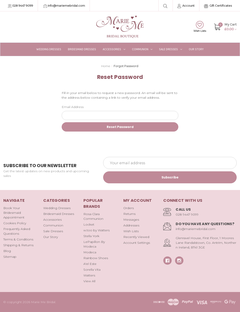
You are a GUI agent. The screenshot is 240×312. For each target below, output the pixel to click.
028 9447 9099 (20, 6)
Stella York (91, 236)
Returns (129, 214)
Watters (89, 275)
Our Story (196, 49)
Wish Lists (199, 26)
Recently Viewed (136, 237)
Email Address (73, 107)
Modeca (89, 252)
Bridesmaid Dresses (82, 49)
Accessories (114, 49)
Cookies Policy (14, 223)
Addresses (131, 225)
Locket (88, 224)
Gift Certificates (218, 6)
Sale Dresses (170, 49)
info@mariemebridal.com (64, 6)
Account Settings (136, 243)
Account (186, 6)
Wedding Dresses (48, 49)
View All (89, 281)
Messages (131, 220)
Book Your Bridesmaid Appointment (13, 212)
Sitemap (9, 257)
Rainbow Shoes (95, 258)
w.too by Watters (96, 230)
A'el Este (89, 264)
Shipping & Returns (18, 245)
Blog (7, 251)
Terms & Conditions (18, 239)
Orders (128, 208)
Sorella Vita (91, 270)
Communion (142, 49)
